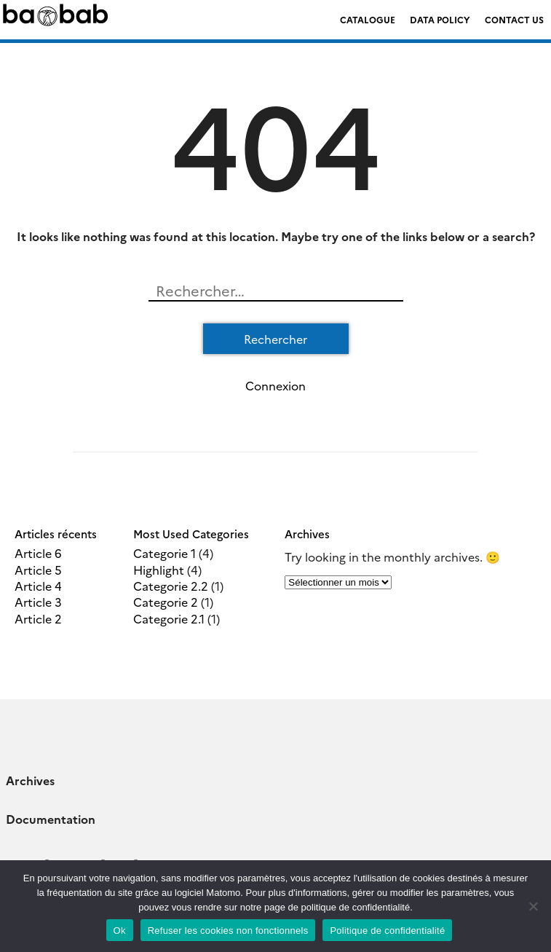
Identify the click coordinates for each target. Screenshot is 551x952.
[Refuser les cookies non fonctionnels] (533, 906)
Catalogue (367, 19)
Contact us (514, 19)
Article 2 (38, 618)
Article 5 (38, 570)
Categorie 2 (165, 602)
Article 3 (38, 602)
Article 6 (38, 553)
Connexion (275, 385)
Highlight (158, 570)
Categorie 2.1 (169, 618)
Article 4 (38, 586)
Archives (30, 780)
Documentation (50, 819)
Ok (120, 930)
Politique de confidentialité (387, 930)
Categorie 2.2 (170, 586)
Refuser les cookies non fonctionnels (228, 930)
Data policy (440, 19)
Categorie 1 (164, 553)
